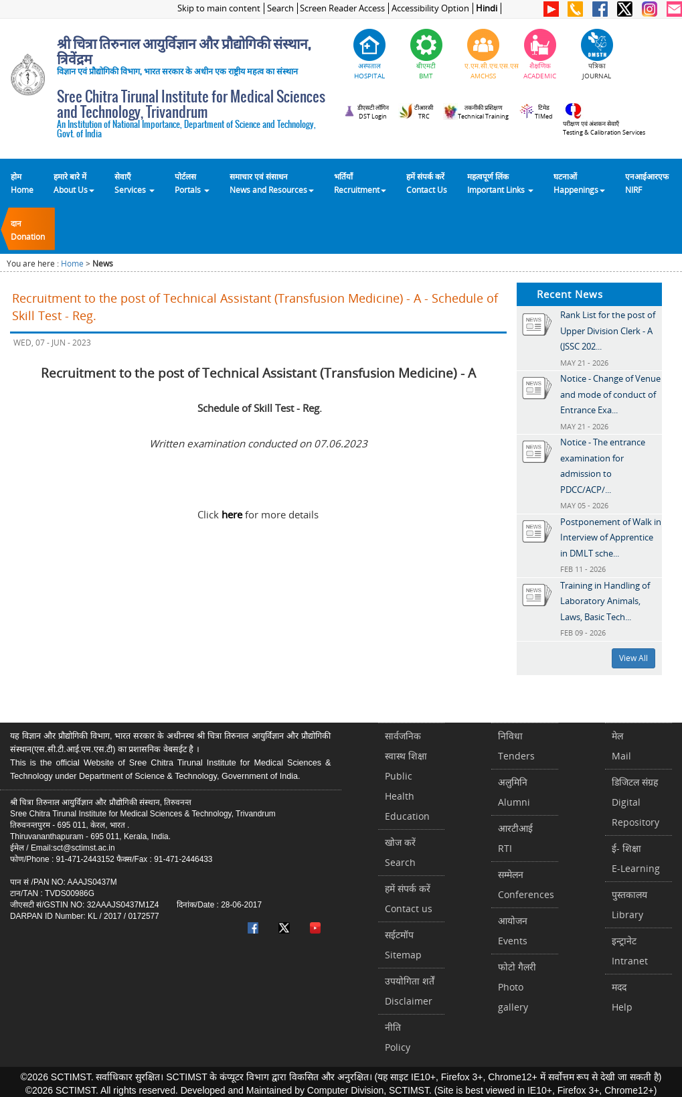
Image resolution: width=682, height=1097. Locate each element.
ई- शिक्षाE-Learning (636, 858)
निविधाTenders (516, 745)
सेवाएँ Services (134, 183)
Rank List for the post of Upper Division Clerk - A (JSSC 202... (607, 330)
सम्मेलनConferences (526, 884)
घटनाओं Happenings (579, 183)
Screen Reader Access (342, 8)
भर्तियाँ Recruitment (360, 183)
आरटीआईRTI (515, 838)
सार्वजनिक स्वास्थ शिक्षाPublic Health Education (407, 775)
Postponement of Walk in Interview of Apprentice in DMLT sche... (610, 537)
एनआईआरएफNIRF (647, 183)
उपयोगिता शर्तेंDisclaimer (409, 990)
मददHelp (622, 996)
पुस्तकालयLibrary (629, 904)
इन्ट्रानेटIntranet (630, 950)
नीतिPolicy (397, 1037)
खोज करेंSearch (400, 852)
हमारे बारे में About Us (74, 183)
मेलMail (621, 745)
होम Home (22, 183)
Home (72, 263)
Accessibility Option (430, 8)
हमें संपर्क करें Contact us (408, 898)
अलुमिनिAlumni (514, 792)
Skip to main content (218, 8)
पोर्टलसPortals (192, 183)
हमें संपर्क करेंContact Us (426, 183)
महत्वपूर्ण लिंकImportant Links (500, 183)
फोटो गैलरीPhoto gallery (517, 986)
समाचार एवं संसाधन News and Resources (272, 183)
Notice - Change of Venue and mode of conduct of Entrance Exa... (610, 394)
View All (633, 658)
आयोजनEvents (512, 930)
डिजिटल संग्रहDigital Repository (635, 802)
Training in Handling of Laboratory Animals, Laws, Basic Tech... (605, 601)
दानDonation (28, 230)
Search (280, 8)
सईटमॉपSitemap (403, 944)
